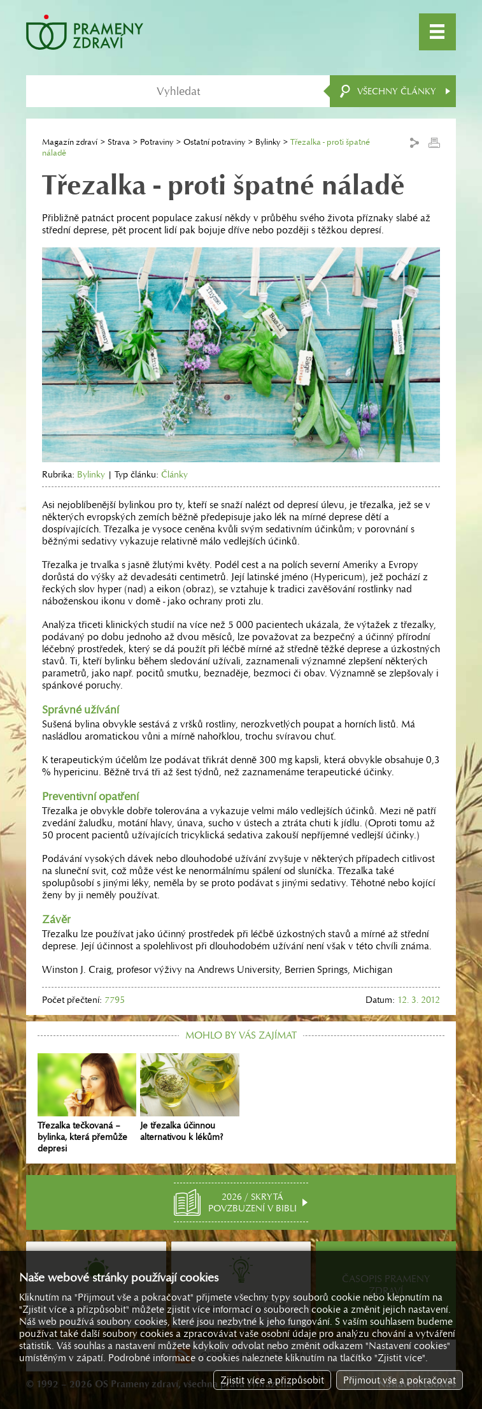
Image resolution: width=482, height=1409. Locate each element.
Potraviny (156, 141)
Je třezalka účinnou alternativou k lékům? (189, 1098)
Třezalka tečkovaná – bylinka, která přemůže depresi (87, 1103)
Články (174, 474)
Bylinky (267, 141)
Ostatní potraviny (214, 141)
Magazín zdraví (69, 141)
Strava (119, 141)
